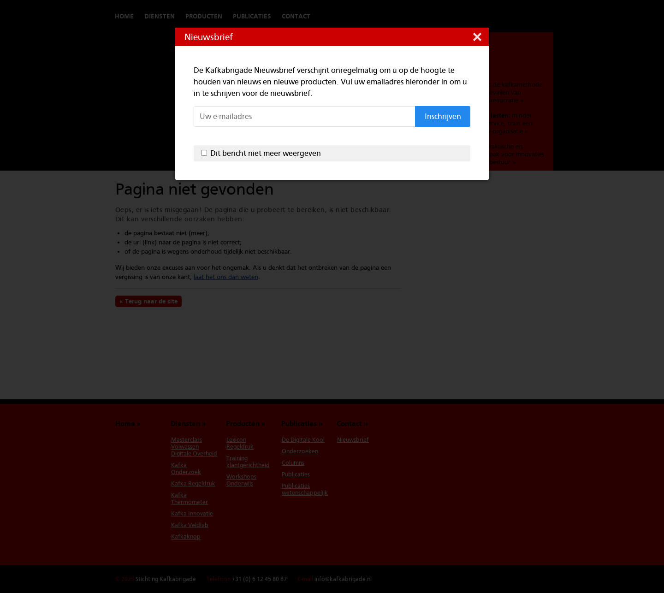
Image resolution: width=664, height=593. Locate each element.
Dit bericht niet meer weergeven (265, 153)
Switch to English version (525, 16)
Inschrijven (443, 116)
